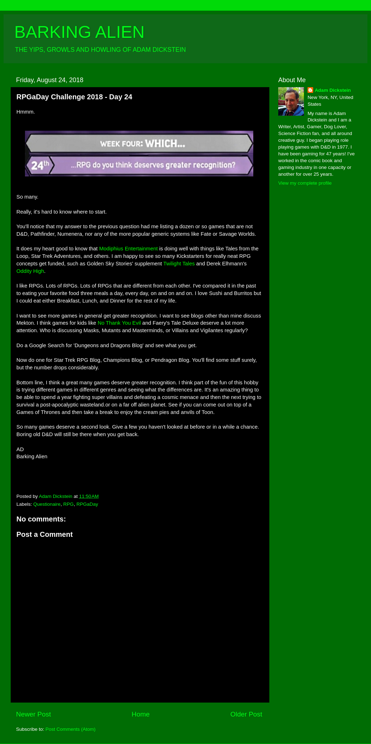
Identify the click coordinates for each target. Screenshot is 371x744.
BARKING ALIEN (79, 32)
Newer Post (33, 714)
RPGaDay (87, 504)
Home (140, 714)
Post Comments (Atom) (71, 729)
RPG (68, 504)
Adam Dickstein (333, 90)
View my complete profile (305, 183)
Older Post (246, 714)
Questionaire (47, 504)
